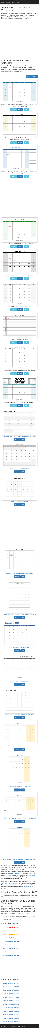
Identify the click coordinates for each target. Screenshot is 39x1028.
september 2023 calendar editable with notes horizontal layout (19, 818)
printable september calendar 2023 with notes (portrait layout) (19, 614)
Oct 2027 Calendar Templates (11, 1014)
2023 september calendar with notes (20, 647)
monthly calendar (8, 906)
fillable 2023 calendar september (19, 501)
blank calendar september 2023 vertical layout (19, 786)
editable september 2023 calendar (19, 681)
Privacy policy (21, 1026)
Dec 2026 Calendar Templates (11, 955)
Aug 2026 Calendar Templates (11, 941)
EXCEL (20, 109)
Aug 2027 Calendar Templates (11, 1007)
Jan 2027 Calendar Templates (11, 983)
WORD (13, 109)
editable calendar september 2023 (19, 468)
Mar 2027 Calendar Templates (11, 990)
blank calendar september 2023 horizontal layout (19, 746)
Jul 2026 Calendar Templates (11, 938)
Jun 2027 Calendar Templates (11, 1000)
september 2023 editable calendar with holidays (19, 573)
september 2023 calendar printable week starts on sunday (20, 436)
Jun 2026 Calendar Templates (11, 934)
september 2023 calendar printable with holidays (19, 714)
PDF (26, 109)
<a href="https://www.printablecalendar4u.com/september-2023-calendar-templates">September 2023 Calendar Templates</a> (19, 917)
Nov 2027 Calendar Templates (11, 1018)
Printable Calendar (6, 1026)
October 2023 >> (32, 76)
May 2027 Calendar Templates (11, 997)
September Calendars (13, 873)
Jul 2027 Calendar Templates (11, 1004)
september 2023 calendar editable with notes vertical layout (19, 859)
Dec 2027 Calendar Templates (11, 1021)
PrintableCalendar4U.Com (10, 2)
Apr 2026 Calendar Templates (11, 927)
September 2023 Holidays (8, 883)
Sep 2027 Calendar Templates (11, 1011)
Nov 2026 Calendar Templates (11, 952)
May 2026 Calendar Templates (11, 931)
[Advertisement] (19, 38)
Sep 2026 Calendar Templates (11, 945)
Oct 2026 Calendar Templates (11, 948)
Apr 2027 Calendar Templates (11, 993)
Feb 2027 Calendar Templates (11, 986)
